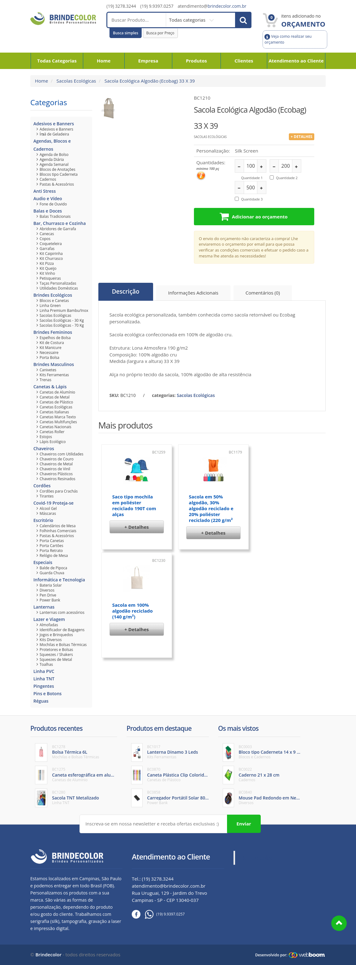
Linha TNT (43, 679)
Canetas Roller (52, 431)
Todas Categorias (57, 61)
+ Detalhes (136, 527)
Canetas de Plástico (56, 402)
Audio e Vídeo (47, 198)
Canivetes (48, 370)
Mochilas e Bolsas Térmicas (63, 644)
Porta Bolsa (49, 357)
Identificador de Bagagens (62, 629)
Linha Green (50, 305)
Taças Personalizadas (58, 283)
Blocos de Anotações (57, 169)
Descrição (125, 292)
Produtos (196, 61)
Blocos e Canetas (54, 300)
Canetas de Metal (55, 397)
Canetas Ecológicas (56, 407)
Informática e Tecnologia (59, 580)
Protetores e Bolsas (56, 649)
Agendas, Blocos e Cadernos (52, 145)
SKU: (114, 395)
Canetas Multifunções (58, 421)
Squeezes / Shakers (56, 654)
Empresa (148, 61)
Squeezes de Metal (56, 659)
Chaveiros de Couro (57, 459)
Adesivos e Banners (53, 124)
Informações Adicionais (193, 293)
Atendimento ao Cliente (296, 61)
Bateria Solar (51, 585)
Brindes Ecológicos (52, 295)
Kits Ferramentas (54, 374)
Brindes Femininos (52, 332)
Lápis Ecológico (53, 441)
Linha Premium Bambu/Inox (64, 310)
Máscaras (48, 513)
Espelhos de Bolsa (55, 337)
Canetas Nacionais (55, 426)
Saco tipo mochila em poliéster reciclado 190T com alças (134, 505)
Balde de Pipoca (53, 568)
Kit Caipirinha (51, 253)
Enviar (244, 824)
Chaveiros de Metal (56, 464)
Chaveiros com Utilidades (61, 454)
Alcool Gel (48, 508)
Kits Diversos (51, 639)
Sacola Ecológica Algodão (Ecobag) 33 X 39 (149, 81)
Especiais (42, 562)
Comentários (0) (263, 293)
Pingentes (43, 686)
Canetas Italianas (54, 412)
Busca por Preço (160, 33)
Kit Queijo (48, 268)
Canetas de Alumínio (57, 392)
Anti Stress (44, 191)
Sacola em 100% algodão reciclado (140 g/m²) (132, 611)
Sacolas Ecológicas (75, 81)
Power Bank (50, 600)
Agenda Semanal (54, 164)
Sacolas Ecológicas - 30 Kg (62, 320)
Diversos (47, 590)
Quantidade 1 (252, 177)
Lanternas (43, 607)
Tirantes (47, 496)
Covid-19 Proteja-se (53, 503)
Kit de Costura (52, 342)
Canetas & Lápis (49, 387)
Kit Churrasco (51, 258)
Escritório (43, 520)
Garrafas (47, 248)
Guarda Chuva (52, 572)
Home (103, 61)
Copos (45, 238)
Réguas (41, 701)
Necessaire (49, 352)
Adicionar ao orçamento (254, 217)
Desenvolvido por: (271, 955)
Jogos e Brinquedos (56, 634)
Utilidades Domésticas (59, 288)
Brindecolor (48, 954)
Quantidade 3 (252, 199)
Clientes (243, 61)
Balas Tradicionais (55, 216)
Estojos (46, 436)
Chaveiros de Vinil (55, 469)
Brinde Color (257, 857)
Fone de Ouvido (53, 204)
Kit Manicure (50, 347)
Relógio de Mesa (54, 555)
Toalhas (46, 664)
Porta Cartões (51, 545)
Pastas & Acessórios (57, 184)
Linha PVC (43, 671)
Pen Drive (48, 595)
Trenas (45, 379)
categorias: (164, 395)
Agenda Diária (52, 159)
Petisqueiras (50, 278)
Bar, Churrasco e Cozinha (59, 223)
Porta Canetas (52, 540)
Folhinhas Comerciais (58, 530)
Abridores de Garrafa (58, 228)
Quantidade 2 (287, 177)
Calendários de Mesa (57, 525)
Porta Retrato (51, 550)
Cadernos (48, 179)
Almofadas (49, 624)
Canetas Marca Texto (58, 417)
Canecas (47, 233)
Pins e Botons (47, 693)
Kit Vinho (47, 273)
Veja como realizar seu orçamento (287, 39)
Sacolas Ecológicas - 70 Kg (62, 325)
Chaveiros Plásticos (56, 473)
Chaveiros (43, 448)
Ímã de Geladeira (54, 134)
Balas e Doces (47, 211)
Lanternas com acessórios (62, 612)
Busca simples (125, 33)
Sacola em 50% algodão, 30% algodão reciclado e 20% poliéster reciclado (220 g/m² (211, 508)
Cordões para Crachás (59, 491)
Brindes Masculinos (53, 364)
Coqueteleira (51, 243)
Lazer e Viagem (49, 619)
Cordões (42, 486)
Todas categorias (188, 20)
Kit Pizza (47, 263)
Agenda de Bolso (54, 154)
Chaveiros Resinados (57, 478)
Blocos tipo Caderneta (59, 174)
